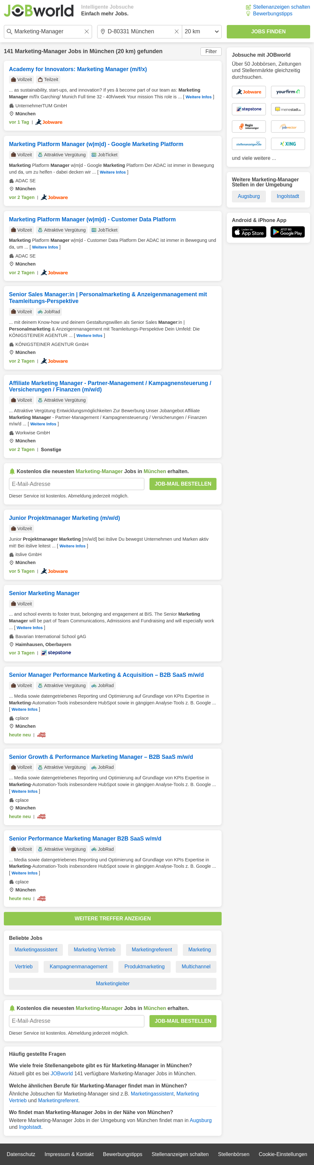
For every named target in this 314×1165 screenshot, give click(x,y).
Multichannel (196, 966)
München (101, 51)
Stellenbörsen (234, 1154)
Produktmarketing (144, 966)
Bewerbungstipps (273, 13)
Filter (211, 51)
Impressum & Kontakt (69, 1154)
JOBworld (62, 1073)
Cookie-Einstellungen (283, 1154)
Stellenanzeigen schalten (281, 7)
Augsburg (201, 1120)
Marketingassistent (36, 949)
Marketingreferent (152, 949)
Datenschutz (21, 1154)
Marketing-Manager (40, 51)
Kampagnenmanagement (78, 966)
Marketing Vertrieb (94, 949)
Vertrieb (24, 966)
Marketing (199, 949)
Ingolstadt (30, 1127)
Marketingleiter (113, 983)
